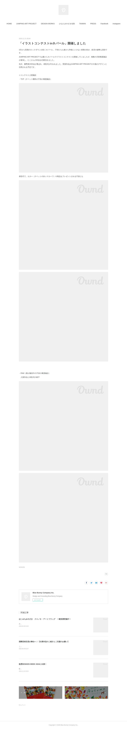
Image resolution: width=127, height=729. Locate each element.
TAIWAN (82, 24)
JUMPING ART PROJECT (26, 24)
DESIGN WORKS (48, 24)
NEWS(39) (22, 567)
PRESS (93, 24)
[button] (9, 23)
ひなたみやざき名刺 (67, 24)
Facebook (104, 24)
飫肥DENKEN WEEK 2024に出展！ (33, 664)
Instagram (116, 24)
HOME (9, 24)
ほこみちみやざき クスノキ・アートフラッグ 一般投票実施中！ (45, 619)
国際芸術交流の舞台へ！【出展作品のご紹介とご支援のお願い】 (44, 642)
